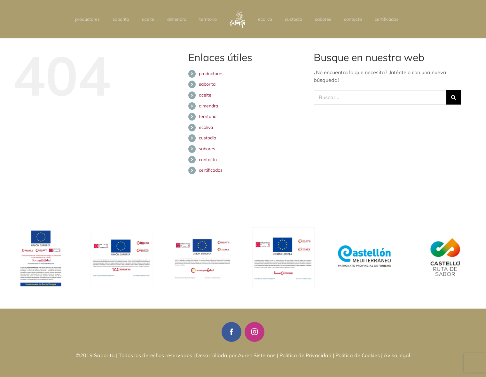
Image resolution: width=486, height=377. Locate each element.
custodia (207, 138)
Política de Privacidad (305, 355)
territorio (207, 116)
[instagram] (254, 332)
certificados (211, 170)
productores (211, 73)
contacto (208, 159)
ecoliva (206, 127)
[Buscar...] (380, 97)
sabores (207, 149)
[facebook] (231, 332)
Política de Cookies (357, 355)
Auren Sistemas (257, 355)
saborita (207, 84)
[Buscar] (453, 97)
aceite (205, 95)
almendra (208, 106)
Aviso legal (397, 355)
